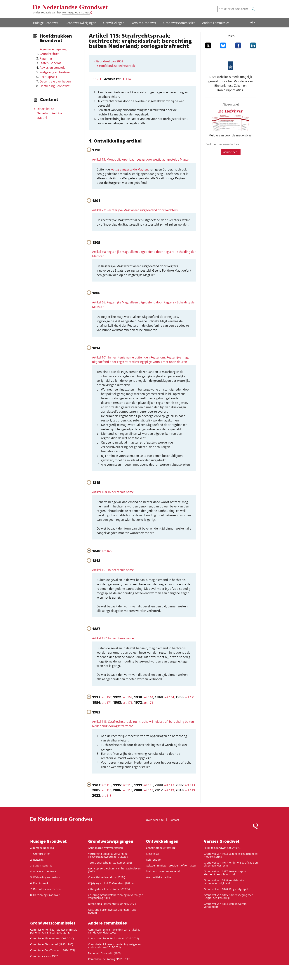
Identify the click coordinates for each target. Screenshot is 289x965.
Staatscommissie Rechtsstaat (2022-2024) (113, 938)
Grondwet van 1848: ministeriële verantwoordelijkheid (224, 881)
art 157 (107, 697)
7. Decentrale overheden (45, 889)
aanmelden (230, 152)
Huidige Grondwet (45, 23)
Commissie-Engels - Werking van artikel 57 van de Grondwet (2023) (114, 931)
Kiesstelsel (152, 853)
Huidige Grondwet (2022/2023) (222, 848)
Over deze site (155, 820)
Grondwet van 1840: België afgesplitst (227, 889)
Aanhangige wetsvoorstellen (105, 848)
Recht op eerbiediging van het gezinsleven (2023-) (114, 870)
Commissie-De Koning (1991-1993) (109, 959)
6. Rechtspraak (39, 883)
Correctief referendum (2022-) (106, 877)
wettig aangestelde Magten (129, 169)
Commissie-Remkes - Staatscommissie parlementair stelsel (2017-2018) (53, 931)
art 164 (148, 697)
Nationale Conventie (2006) (104, 953)
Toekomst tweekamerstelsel (163, 871)
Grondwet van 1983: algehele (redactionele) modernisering (230, 855)
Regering (46, 58)
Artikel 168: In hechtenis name (113, 492)
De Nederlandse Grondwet (70, 7)
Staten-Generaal (51, 63)
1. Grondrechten (40, 853)
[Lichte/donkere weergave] (252, 22)
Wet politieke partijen (159, 877)
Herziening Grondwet (54, 86)
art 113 (107, 785)
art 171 (190, 697)
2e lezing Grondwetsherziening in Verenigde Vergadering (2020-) (115, 896)
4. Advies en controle (43, 871)
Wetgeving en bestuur (55, 72)
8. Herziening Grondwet (45, 895)
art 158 (127, 697)
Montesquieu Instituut (76, 12)
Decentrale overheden (55, 81)
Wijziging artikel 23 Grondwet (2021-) (110, 883)
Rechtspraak (48, 77)
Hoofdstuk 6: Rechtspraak (117, 66)
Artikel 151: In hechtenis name (113, 570)
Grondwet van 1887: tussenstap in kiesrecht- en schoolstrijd (225, 873)
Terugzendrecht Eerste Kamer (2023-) (111, 862)
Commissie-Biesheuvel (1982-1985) (51, 944)
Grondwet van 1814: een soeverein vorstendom (225, 905)
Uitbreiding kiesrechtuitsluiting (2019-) (112, 904)
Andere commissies (215, 23)
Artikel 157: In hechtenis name (113, 638)
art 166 (107, 551)
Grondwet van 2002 (109, 61)
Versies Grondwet (143, 23)
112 (95, 79)
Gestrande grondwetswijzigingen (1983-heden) (112, 911)
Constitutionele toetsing (160, 848)
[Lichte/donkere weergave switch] (252, 22)
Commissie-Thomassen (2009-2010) (52, 938)
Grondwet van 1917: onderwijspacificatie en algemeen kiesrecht (231, 864)
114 (128, 79)
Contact (174, 820)
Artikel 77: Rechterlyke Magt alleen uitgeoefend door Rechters (135, 210)
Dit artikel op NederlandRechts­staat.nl (49, 113)
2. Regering (37, 859)
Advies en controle (52, 68)
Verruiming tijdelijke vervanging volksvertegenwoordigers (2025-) (108, 855)
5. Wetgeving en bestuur (45, 877)
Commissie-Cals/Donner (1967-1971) (52, 950)
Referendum (153, 859)
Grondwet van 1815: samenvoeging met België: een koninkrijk (228, 896)
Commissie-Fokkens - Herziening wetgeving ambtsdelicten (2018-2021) (114, 946)
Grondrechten (50, 54)
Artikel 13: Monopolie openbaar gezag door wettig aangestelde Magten (141, 159)
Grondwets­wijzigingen (80, 23)
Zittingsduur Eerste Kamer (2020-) (109, 889)
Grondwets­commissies (179, 23)
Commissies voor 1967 (44, 956)
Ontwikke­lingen (113, 23)
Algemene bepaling (53, 49)
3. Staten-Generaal (41, 865)
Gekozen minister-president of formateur (171, 865)
